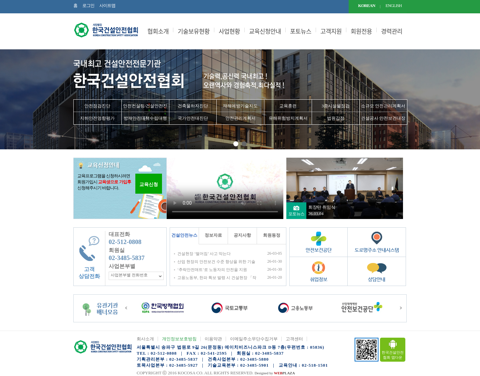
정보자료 (213, 235)
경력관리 (391, 31)
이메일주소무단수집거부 (254, 338)
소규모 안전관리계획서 (383, 105)
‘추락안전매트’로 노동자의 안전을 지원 (212, 269)
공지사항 (242, 235)
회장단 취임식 (321, 207)
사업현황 (229, 31)
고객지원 (331, 31)
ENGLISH (393, 5)
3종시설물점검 (336, 105)
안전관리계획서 (240, 118)
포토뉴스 (300, 31)
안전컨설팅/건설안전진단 (145, 107)
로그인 (88, 5)
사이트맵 (107, 5)
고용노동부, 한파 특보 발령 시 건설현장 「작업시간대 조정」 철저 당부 (216, 277)
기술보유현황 (194, 31)
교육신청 (148, 184)
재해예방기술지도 (240, 105)
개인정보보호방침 (179, 338)
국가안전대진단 (193, 118)
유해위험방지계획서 (288, 118)
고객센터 (294, 338)
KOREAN (366, 5)
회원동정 (271, 235)
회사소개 (145, 338)
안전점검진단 (97, 105)
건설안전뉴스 (184, 235)
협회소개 (158, 31)
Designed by (275, 373)
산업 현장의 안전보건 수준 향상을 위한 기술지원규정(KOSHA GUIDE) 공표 (216, 261)
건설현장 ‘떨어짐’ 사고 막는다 (204, 253)
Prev (8, 99)
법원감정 (335, 118)
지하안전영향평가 (97, 118)
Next (471, 99)
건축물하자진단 (193, 105)
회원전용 (361, 31)
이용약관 (213, 338)
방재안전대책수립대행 (145, 118)
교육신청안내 (265, 31)
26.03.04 (316, 213)
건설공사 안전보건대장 (383, 118)
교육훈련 (288, 105)
